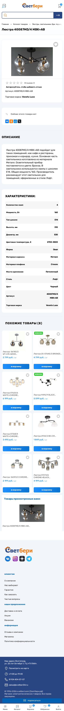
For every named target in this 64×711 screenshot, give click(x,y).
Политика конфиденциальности (19, 641)
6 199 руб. (9, 398)
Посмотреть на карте (19, 668)
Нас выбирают (11, 585)
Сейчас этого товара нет (23, 114)
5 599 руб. (41, 398)
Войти (58, 707)
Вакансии (9, 620)
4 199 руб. (40, 481)
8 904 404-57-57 (17, 679)
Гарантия (8, 590)
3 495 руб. (10, 439)
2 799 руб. (9, 357)
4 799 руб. (40, 357)
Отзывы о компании (13, 632)
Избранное (45, 707)
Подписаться (32, 700)
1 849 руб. (40, 439)
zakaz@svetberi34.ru (18, 685)
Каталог (17, 707)
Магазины (9, 637)
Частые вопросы (12, 599)
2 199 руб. (9, 481)
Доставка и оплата (13, 611)
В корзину (16, 366)
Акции (7, 615)
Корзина (31, 707)
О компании (10, 581)
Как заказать (10, 594)
